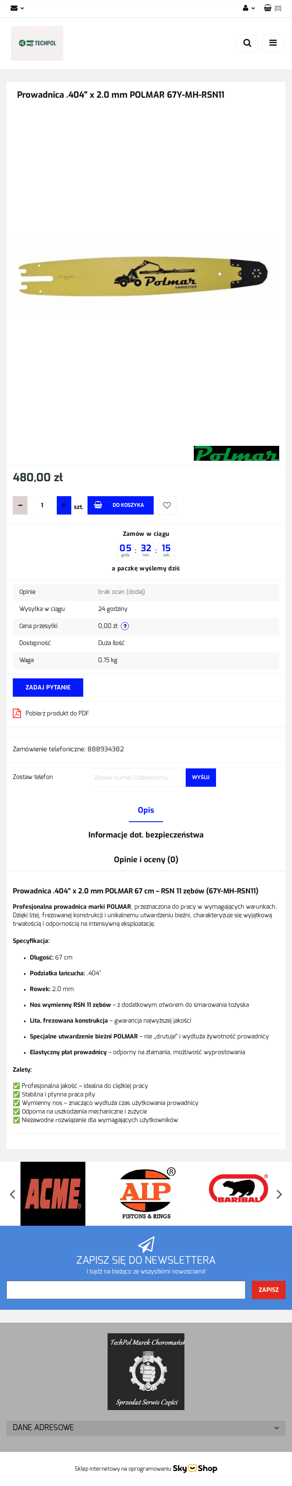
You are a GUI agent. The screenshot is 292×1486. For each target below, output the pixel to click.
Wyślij (201, 777)
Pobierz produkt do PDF (51, 713)
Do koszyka (119, 505)
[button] (273, 8)
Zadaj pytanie (48, 687)
